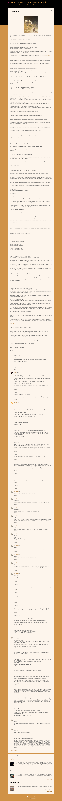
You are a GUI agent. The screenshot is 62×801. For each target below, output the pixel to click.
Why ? (11, 770)
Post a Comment (14, 750)
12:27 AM (15, 559)
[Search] (53, 2)
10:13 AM (15, 363)
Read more (49, 767)
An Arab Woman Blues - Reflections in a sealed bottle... (29, 2)
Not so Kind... (12, 758)
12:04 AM (15, 488)
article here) (48, 55)
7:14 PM (15, 451)
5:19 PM (15, 704)
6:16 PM (15, 725)
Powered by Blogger (31, 796)
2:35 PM (15, 399)
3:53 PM (15, 684)
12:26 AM (15, 542)
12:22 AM (15, 504)
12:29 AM (15, 570)
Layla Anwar (16, 491)
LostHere (15, 402)
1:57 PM (15, 665)
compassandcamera (33, 798)
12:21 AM (15, 495)
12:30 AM (15, 581)
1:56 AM (15, 602)
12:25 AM (15, 530)
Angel (15, 372)
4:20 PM (15, 437)
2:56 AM (15, 716)
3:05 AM (15, 612)
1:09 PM (15, 389)
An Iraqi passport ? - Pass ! (15, 782)
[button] (51, 11)
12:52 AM (15, 589)
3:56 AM (15, 634)
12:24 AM (15, 522)
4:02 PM (15, 426)
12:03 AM (15, 482)
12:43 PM (15, 369)
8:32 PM (15, 459)
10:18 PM (15, 470)
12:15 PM (15, 654)
